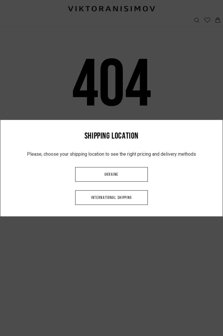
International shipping (111, 197)
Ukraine (111, 174)
